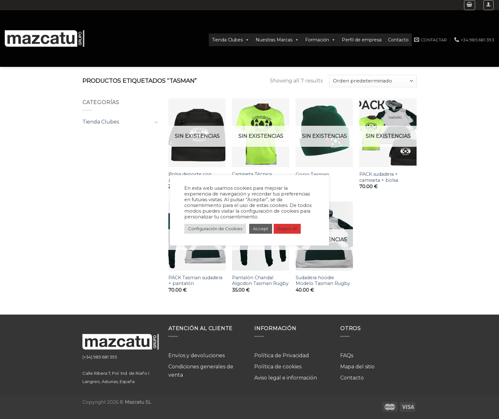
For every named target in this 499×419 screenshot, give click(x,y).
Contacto (398, 40)
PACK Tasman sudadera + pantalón (195, 281)
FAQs (346, 355)
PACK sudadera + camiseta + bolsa (378, 177)
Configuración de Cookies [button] (215, 228)
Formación (320, 40)
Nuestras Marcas (277, 40)
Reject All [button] (287, 228)
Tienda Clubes (230, 40)
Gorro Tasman (312, 174)
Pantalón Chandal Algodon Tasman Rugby (260, 281)
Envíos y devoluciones (196, 355)
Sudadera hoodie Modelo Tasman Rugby (323, 281)
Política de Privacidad (281, 355)
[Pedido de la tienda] (373, 81)
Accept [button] (260, 228)
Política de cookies (277, 367)
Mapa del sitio (357, 367)
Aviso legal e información (285, 378)
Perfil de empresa (362, 40)
